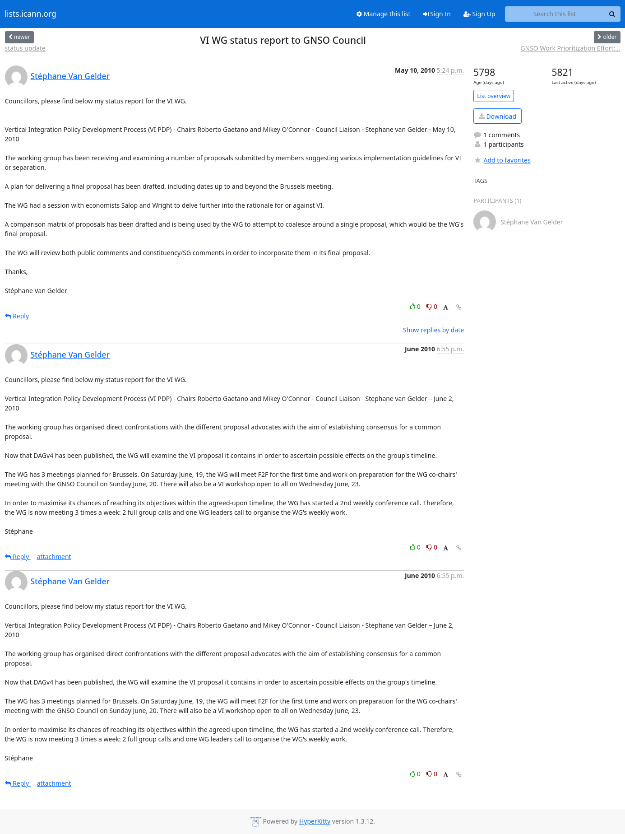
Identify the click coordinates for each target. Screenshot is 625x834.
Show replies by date (433, 330)
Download (497, 116)
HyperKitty (314, 821)
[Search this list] (555, 14)
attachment (54, 556)
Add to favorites (501, 160)
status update (25, 48)
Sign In (437, 13)
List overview (493, 96)
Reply (17, 316)
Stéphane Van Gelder (70, 75)
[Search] (612, 14)
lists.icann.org (30, 14)
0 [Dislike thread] (431, 306)
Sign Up (479, 13)
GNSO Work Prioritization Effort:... (570, 48)
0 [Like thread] (416, 306)
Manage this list (383, 13)
